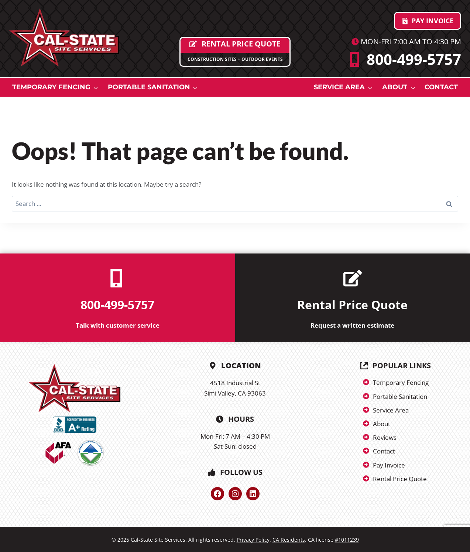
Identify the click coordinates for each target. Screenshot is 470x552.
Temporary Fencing (51, 87)
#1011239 (347, 539)
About (394, 87)
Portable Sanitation (149, 87)
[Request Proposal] (235, 52)
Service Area (339, 87)
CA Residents (288, 539)
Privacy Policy (253, 539)
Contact (441, 87)
